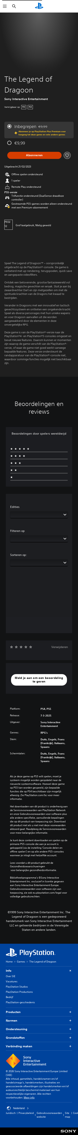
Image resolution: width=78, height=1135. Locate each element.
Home (9, 961)
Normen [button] (39, 1021)
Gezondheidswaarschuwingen (27, 866)
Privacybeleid (26, 1113)
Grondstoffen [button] (39, 1038)
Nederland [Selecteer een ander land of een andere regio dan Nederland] (18, 1108)
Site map (67, 1115)
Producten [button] (39, 1012)
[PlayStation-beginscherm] (39, 6)
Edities (15, 507)
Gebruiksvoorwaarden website (49, 1115)
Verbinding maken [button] (39, 1046)
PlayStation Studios (17, 986)
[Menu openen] (4, 6)
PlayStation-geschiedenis (20, 1002)
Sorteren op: (18, 555)
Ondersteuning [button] (39, 1029)
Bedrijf (9, 997)
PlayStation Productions (19, 992)
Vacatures (11, 981)
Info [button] (39, 971)
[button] (39, 679)
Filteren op (17, 531)
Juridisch (11, 1113)
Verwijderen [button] (59, 647)
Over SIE (10, 976)
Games (21, 961)
